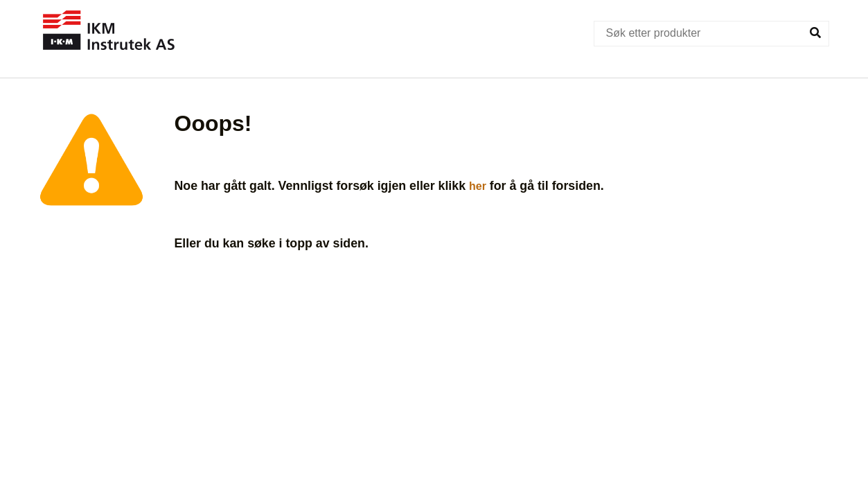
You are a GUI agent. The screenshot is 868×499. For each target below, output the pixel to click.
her (477, 186)
